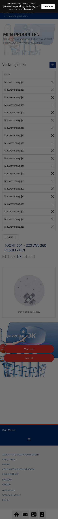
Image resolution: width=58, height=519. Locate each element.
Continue (48, 6)
